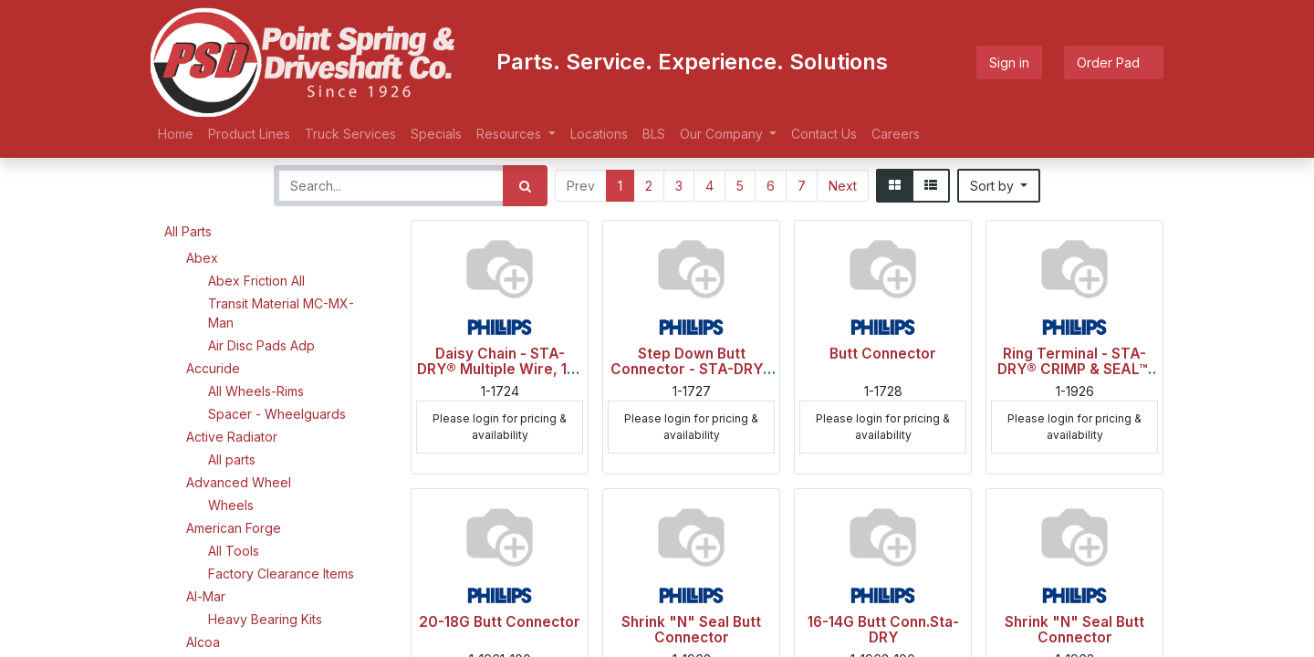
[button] (999, 186)
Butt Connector (882, 353)
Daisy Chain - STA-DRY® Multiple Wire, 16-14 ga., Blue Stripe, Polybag (499, 377)
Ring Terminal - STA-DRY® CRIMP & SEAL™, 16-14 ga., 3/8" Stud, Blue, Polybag (1074, 377)
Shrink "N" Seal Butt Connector (691, 629)
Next (843, 185)
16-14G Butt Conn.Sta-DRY (883, 629)
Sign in (1009, 62)
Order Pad (1114, 62)
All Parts (188, 231)
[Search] (525, 185)
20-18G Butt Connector (499, 622)
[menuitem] (176, 134)
